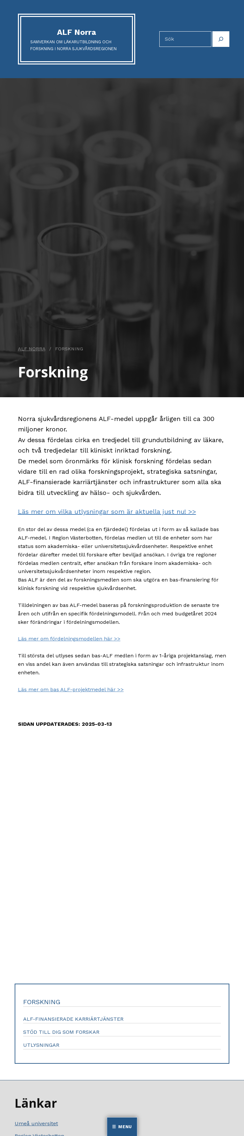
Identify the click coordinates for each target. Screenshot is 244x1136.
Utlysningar (41, 1045)
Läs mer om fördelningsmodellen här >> (69, 639)
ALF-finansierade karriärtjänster (73, 1019)
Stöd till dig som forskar (61, 1032)
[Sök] (220, 39)
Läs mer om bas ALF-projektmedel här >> (71, 689)
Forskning (41, 1002)
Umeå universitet (36, 1123)
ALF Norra (76, 32)
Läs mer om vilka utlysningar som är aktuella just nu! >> (107, 511)
